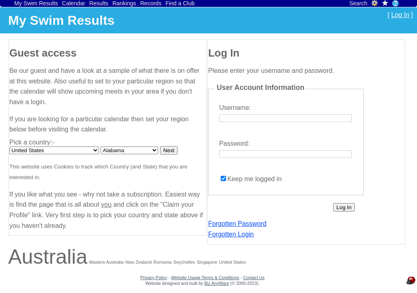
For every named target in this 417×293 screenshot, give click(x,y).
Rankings (124, 3)
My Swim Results (36, 3)
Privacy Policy (153, 277)
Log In (400, 14)
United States (232, 262)
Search (358, 3)
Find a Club (180, 3)
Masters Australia (106, 262)
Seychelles (184, 262)
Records (150, 3)
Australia (48, 256)
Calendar (73, 3)
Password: (234, 143)
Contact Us (254, 277)
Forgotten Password (237, 223)
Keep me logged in (254, 178)
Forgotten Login (231, 234)
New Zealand (138, 262)
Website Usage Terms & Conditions (205, 277)
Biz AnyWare (216, 283)
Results (98, 3)
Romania (162, 262)
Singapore (207, 262)
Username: (235, 107)
